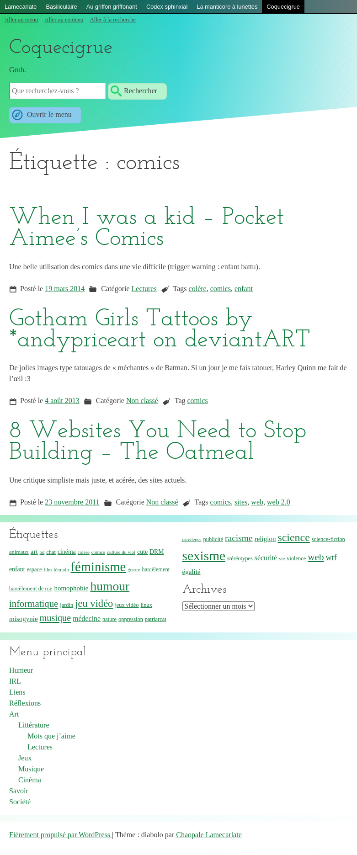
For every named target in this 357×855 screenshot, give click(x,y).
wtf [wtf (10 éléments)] (331, 557)
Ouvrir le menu (48, 114)
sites (240, 502)
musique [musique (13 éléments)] (55, 618)
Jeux (25, 758)
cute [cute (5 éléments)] (142, 551)
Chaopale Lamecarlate (208, 835)
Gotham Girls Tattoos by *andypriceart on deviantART (159, 330)
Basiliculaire (61, 6)
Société (20, 802)
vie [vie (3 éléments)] (282, 558)
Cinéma (29, 780)
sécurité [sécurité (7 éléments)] (266, 558)
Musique (31, 769)
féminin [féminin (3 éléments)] (61, 569)
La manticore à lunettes (227, 6)
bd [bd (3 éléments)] (42, 552)
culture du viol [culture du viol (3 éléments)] (121, 552)
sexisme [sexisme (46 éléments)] (204, 555)
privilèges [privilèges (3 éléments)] (192, 539)
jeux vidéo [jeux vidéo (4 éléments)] (127, 605)
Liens (17, 692)
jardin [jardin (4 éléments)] (66, 605)
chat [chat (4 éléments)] (51, 552)
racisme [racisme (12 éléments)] (239, 538)
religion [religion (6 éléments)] (265, 538)
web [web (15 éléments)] (316, 557)
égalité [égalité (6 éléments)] (191, 571)
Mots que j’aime (51, 736)
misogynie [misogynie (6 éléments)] (23, 618)
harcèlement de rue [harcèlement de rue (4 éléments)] (30, 588)
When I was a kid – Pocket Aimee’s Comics (146, 228)
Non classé (142, 400)
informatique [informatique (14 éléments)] (33, 603)
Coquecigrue (283, 6)
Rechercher (140, 91)
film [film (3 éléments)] (48, 569)
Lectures (144, 288)
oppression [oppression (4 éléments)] (130, 619)
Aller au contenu (63, 19)
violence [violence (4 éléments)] (296, 558)
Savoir (18, 791)
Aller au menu (21, 19)
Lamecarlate (21, 6)
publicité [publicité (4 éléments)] (213, 539)
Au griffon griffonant (111, 6)
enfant (243, 288)
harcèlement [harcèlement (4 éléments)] (156, 569)
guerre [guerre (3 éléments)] (134, 569)
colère (198, 288)
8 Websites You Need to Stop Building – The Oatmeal (157, 442)
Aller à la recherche (113, 19)
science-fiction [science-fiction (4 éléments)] (328, 539)
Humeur (21, 670)
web (257, 502)
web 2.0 (278, 502)
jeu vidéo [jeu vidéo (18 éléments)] (94, 603)
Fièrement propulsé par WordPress (60, 835)
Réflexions (25, 703)
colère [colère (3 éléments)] (84, 552)
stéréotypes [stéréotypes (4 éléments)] (240, 558)
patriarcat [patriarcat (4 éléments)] (155, 619)
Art (14, 714)
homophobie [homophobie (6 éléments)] (71, 588)
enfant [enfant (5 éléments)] (17, 569)
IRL (15, 681)
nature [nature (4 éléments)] (109, 619)
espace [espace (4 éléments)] (34, 569)
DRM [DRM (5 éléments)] (156, 551)
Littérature (33, 725)
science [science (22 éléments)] (293, 537)
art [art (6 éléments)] (34, 551)
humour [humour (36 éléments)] (109, 586)
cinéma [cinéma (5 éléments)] (67, 551)
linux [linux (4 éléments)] (146, 605)
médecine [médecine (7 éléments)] (87, 618)
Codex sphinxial (166, 6)
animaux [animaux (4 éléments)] (19, 552)
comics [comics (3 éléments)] (98, 552)
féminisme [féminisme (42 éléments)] (98, 566)
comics (220, 288)
